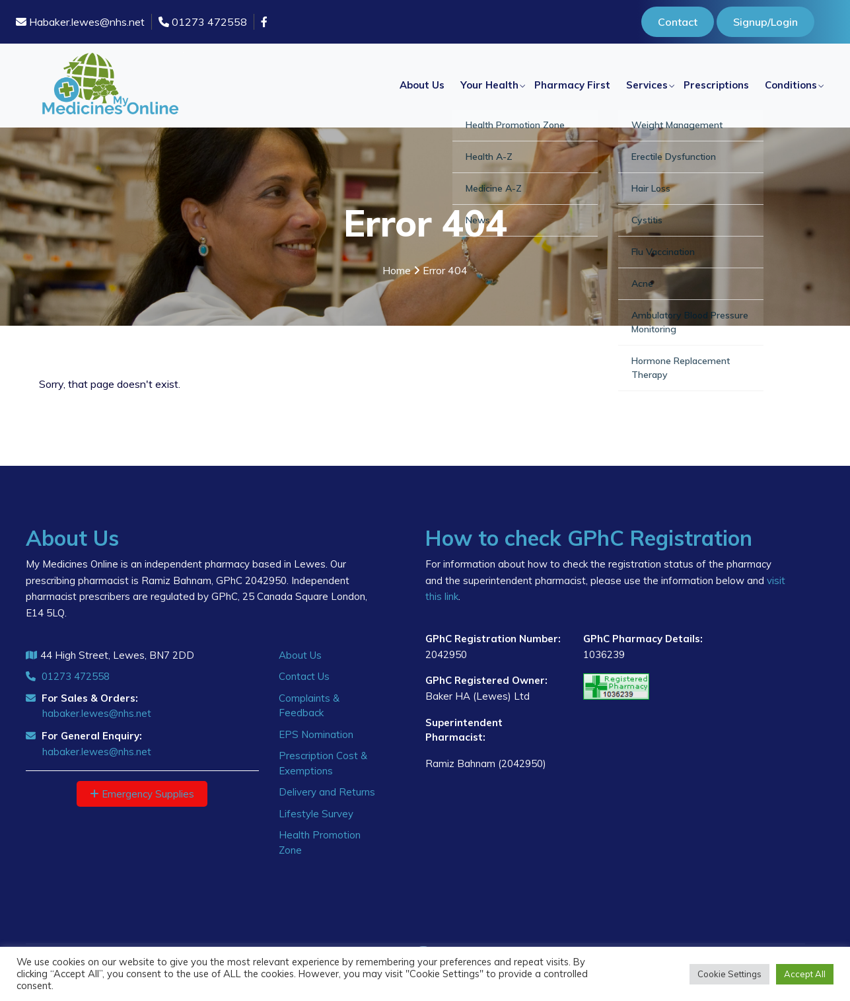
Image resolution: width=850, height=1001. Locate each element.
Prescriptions (716, 85)
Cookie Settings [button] (729, 974)
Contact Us (304, 676)
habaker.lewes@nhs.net (96, 713)
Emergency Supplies (142, 794)
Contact (677, 21)
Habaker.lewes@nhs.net (80, 21)
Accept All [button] (805, 974)
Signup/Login (765, 21)
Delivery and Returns (327, 792)
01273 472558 (203, 21)
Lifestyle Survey (316, 813)
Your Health (489, 85)
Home (396, 270)
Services (647, 85)
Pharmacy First (572, 85)
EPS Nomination (316, 734)
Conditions (791, 85)
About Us (422, 85)
